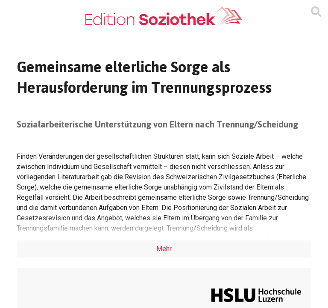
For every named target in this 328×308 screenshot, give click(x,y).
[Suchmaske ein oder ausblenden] (316, 12)
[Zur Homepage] (164, 16)
